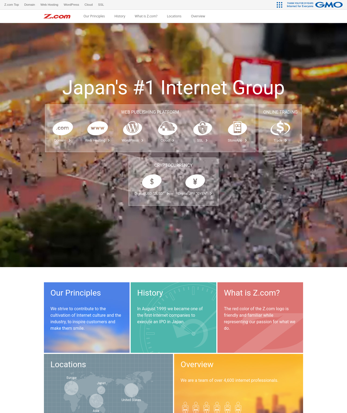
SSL (202, 140)
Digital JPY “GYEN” (195, 193)
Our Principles (94, 16)
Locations (174, 16)
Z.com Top (11, 4)
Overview (198, 16)
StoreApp (237, 140)
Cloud (167, 140)
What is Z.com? (146, 16)
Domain (62, 140)
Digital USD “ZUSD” (151, 193)
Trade (280, 140)
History (119, 16)
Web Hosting (97, 140)
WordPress (132, 140)
